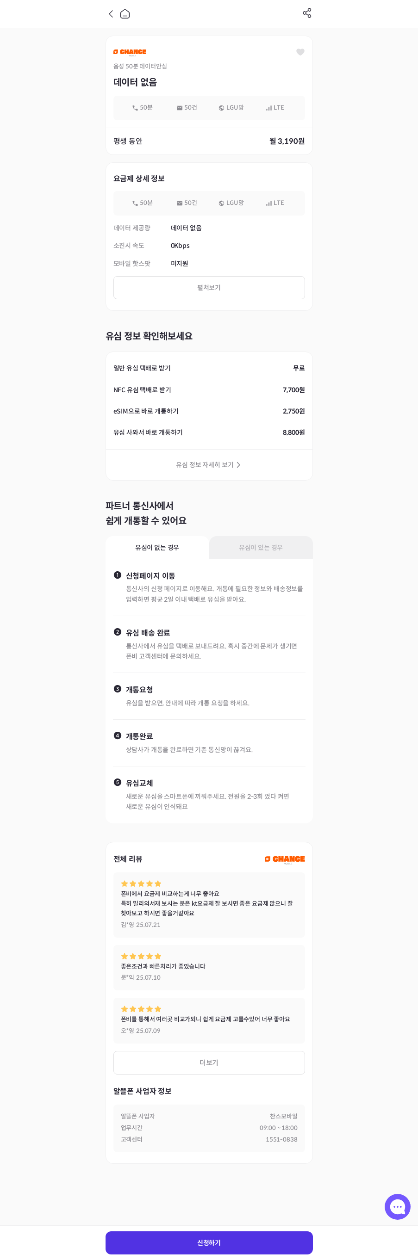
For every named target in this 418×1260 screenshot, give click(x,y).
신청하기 (209, 1243)
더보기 (209, 1062)
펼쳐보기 (209, 288)
